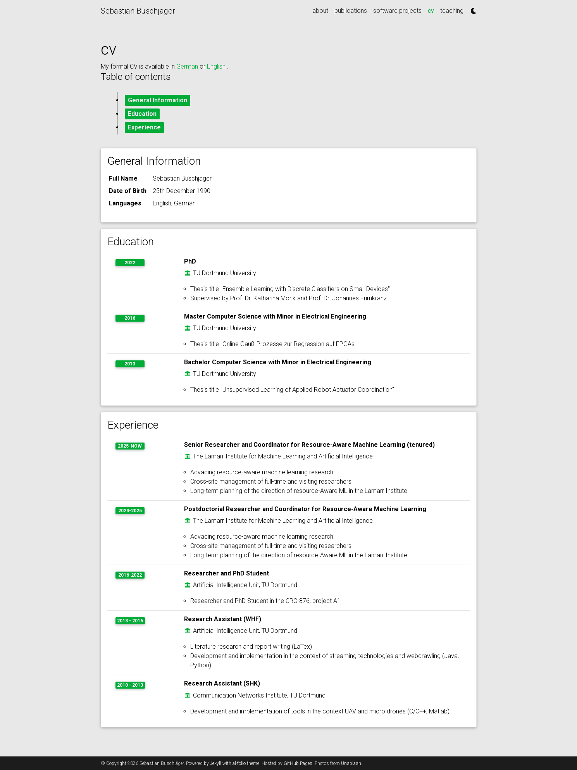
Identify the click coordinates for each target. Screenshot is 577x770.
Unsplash (351, 763)
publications (350, 10)
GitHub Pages (298, 763)
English (217, 66)
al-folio (239, 763)
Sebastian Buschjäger (138, 11)
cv (432, 10)
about (320, 10)
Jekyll (215, 763)
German (188, 66)
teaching (451, 10)
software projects (397, 10)
